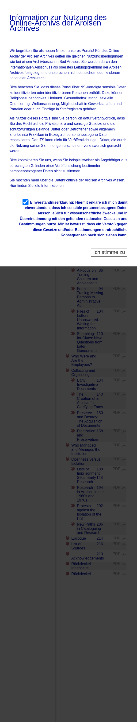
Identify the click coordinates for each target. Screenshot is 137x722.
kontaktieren (28, 160)
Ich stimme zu (109, 252)
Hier (13, 186)
